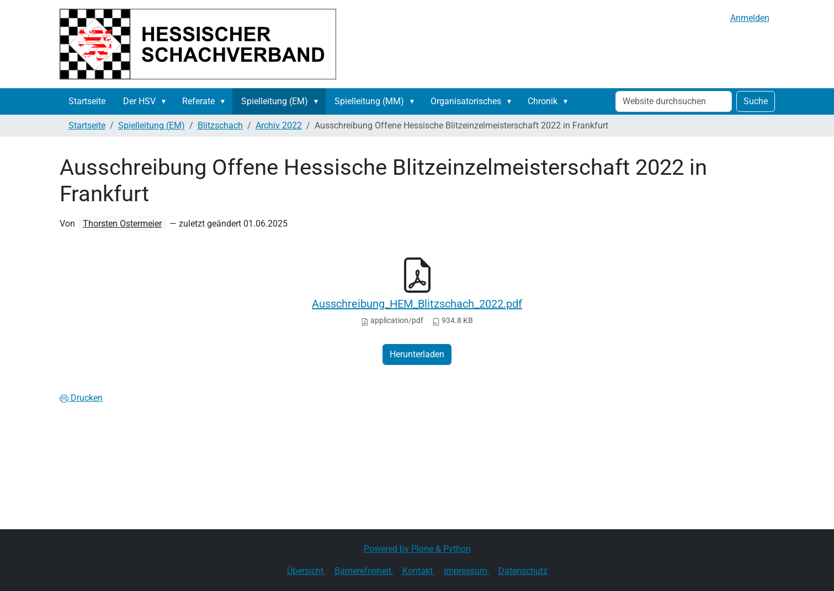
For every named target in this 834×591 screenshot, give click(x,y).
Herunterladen (417, 354)
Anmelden (749, 18)
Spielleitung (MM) (369, 101)
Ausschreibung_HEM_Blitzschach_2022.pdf (417, 303)
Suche (755, 101)
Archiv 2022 (279, 125)
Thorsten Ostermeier (122, 223)
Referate (198, 101)
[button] (166, 101)
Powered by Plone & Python (417, 549)
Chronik (542, 101)
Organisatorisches (466, 101)
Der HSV (139, 101)
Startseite (86, 101)
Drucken (81, 398)
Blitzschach (220, 125)
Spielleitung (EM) (274, 101)
